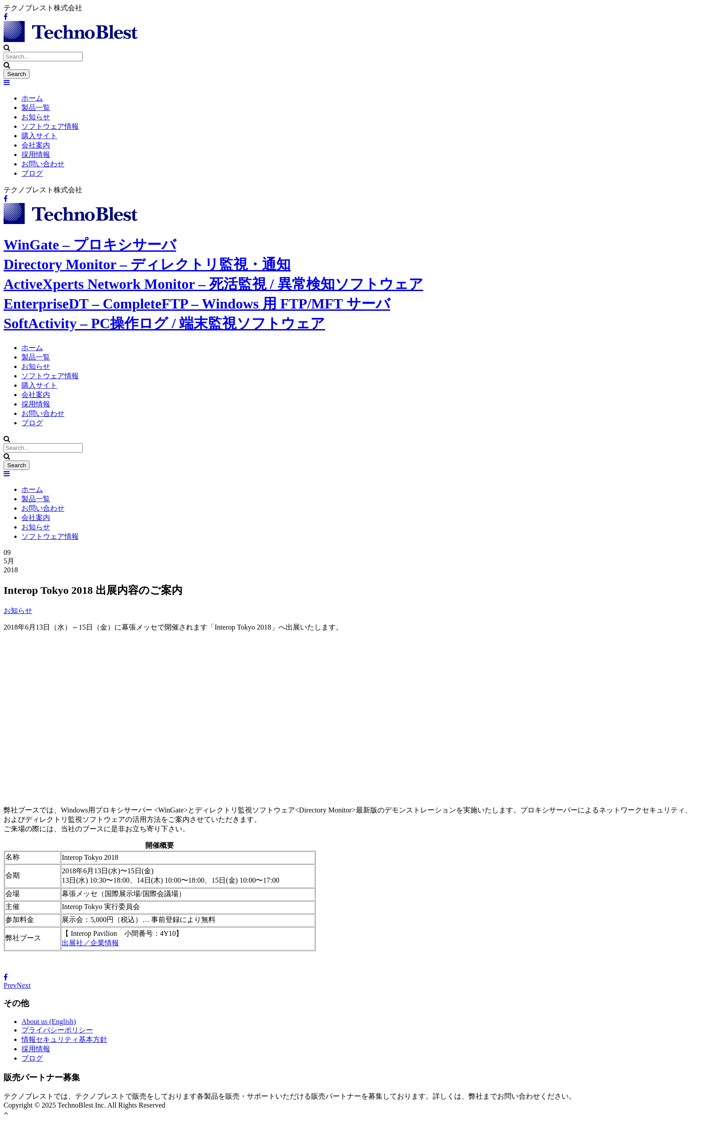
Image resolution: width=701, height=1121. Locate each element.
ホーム (32, 98)
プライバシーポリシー (57, 1030)
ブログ (32, 173)
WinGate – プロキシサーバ (90, 245)
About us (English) (48, 1021)
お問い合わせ (42, 164)
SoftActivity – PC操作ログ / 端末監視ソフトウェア (164, 323)
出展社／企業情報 (90, 943)
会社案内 (35, 145)
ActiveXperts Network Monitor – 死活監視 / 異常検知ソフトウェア (213, 284)
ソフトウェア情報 (50, 126)
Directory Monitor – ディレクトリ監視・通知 (147, 264)
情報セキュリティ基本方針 (64, 1039)
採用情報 (35, 154)
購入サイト (39, 136)
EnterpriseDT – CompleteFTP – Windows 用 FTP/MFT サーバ (197, 304)
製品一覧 (35, 107)
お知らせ (35, 117)
